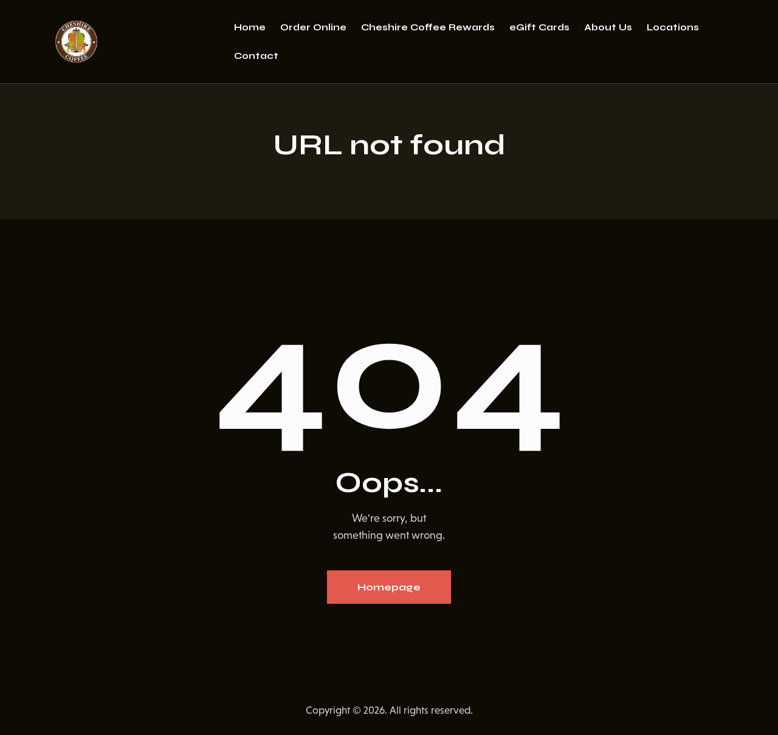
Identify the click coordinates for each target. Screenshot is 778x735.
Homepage (389, 587)
